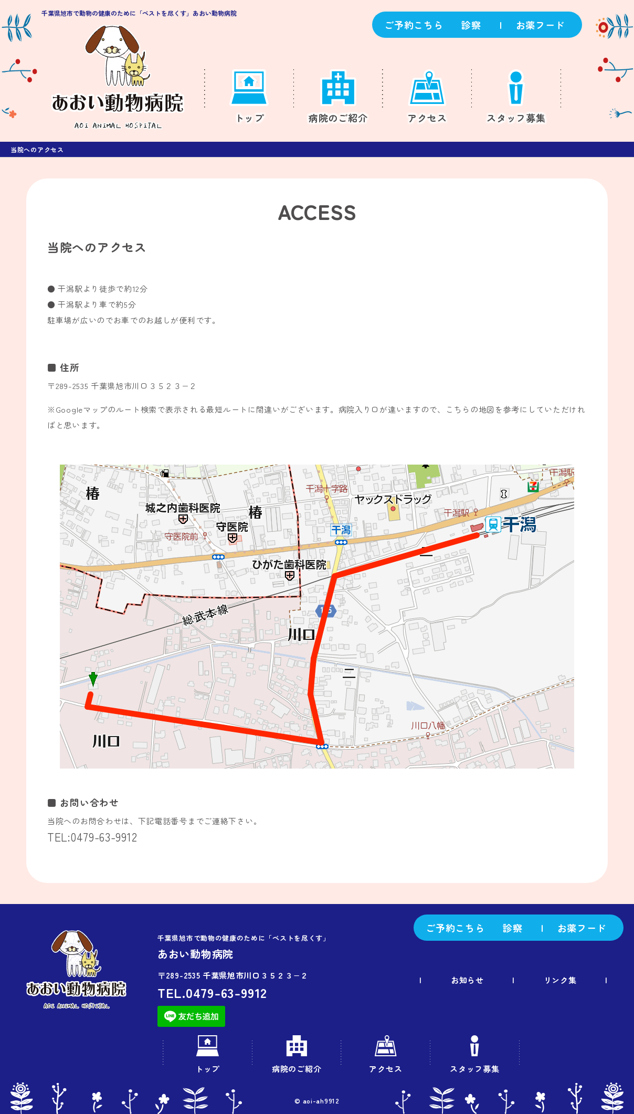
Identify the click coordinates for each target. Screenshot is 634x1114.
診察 (471, 24)
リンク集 (561, 979)
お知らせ (469, 979)
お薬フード (540, 24)
